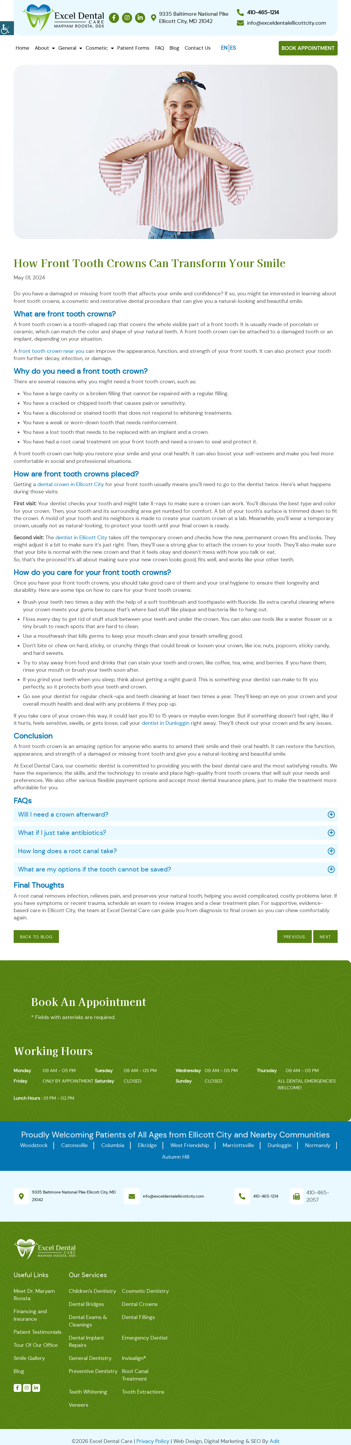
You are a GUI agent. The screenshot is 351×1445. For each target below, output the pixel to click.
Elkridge (147, 1145)
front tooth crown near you (51, 351)
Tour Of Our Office (36, 1345)
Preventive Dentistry (93, 1371)
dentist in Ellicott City (81, 537)
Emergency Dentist (145, 1338)
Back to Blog (36, 936)
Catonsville (74, 1145)
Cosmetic (97, 48)
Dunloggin (279, 1145)
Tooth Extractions (143, 1392)
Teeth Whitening (88, 1392)
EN (224, 48)
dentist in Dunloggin (165, 723)
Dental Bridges (86, 1304)
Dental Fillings (138, 1317)
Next (325, 936)
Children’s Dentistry (92, 1291)
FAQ (159, 48)
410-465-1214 (265, 1196)
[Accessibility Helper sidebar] (7, 27)
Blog (174, 48)
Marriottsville (238, 1145)
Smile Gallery (29, 1358)
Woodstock (34, 1145)
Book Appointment (308, 48)
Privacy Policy (152, 1441)
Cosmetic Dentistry (145, 1291)
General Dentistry (90, 1358)
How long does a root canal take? (67, 851)
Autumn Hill (175, 1157)
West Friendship (189, 1145)
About (42, 48)
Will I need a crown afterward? (63, 814)
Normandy (317, 1145)
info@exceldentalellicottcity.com (173, 1196)
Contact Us (198, 48)
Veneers (78, 1405)
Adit (275, 1441)
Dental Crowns (140, 1304)
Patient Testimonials (38, 1332)
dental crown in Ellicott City (70, 484)
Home (22, 48)
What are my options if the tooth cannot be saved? (94, 869)
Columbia (112, 1145)
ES (233, 48)
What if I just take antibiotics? (62, 833)
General (67, 48)
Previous (294, 936)
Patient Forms (133, 48)
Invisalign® (134, 1358)
